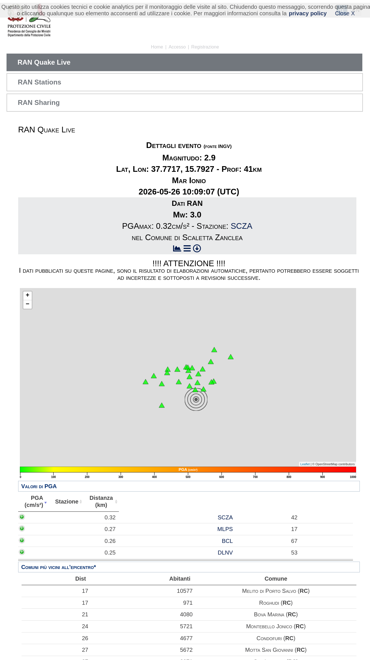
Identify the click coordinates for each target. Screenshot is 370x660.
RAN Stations (39, 82)
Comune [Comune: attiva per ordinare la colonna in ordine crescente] (249, 501)
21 (55, 614)
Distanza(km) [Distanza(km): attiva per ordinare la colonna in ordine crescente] (97, 501)
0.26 (38, 541)
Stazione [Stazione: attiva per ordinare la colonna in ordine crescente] (63, 501)
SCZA (241, 225)
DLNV (70, 552)
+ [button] (28, 295)
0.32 (38, 517)
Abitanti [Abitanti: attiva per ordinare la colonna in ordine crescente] (130, 501)
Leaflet (305, 464)
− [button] (28, 304)
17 (55, 591)
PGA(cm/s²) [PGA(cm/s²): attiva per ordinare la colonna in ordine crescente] (32, 501)
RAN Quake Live (44, 62)
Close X (345, 13)
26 (55, 638)
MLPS (70, 529)
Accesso (177, 47)
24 (55, 626)
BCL (72, 541)
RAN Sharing (39, 102)
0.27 (38, 529)
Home (157, 47)
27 (55, 650)
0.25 (38, 552)
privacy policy (308, 13)
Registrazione (205, 47)
